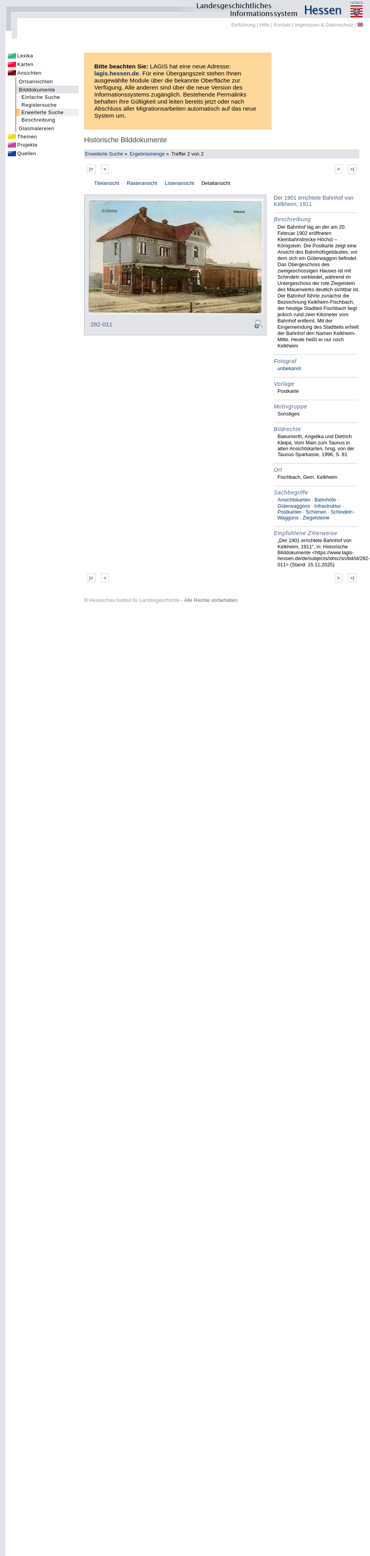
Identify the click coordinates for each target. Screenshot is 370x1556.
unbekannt (289, 368)
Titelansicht (106, 183)
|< (91, 169)
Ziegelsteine (316, 518)
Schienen (315, 512)
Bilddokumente (37, 90)
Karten (25, 64)
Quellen (26, 153)
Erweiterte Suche (43, 112)
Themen (27, 137)
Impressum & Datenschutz (324, 25)
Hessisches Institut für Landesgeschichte (134, 600)
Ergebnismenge (147, 154)
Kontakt (282, 25)
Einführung (243, 25)
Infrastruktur (327, 506)
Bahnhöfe (325, 500)
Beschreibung (38, 120)
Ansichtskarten (293, 500)
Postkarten (289, 512)
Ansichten (29, 73)
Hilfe (265, 25)
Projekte (27, 145)
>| (352, 169)
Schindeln (341, 512)
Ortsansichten (36, 81)
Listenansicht (179, 183)
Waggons (287, 518)
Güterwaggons (293, 506)
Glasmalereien (36, 128)
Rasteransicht (142, 183)
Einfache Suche (41, 97)
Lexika (25, 56)
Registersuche (39, 105)
